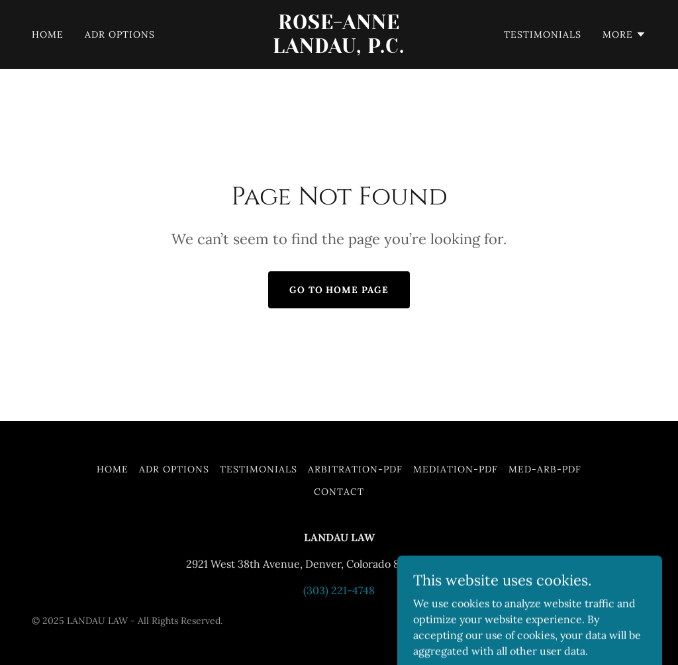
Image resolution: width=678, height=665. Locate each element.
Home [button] (112, 469)
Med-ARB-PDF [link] (544, 469)
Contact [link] (339, 492)
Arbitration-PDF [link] (355, 469)
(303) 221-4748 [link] (339, 590)
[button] (624, 34)
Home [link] (48, 34)
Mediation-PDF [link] (455, 469)
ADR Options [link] (120, 34)
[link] (338, 49)
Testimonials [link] (542, 34)
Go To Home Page (339, 290)
